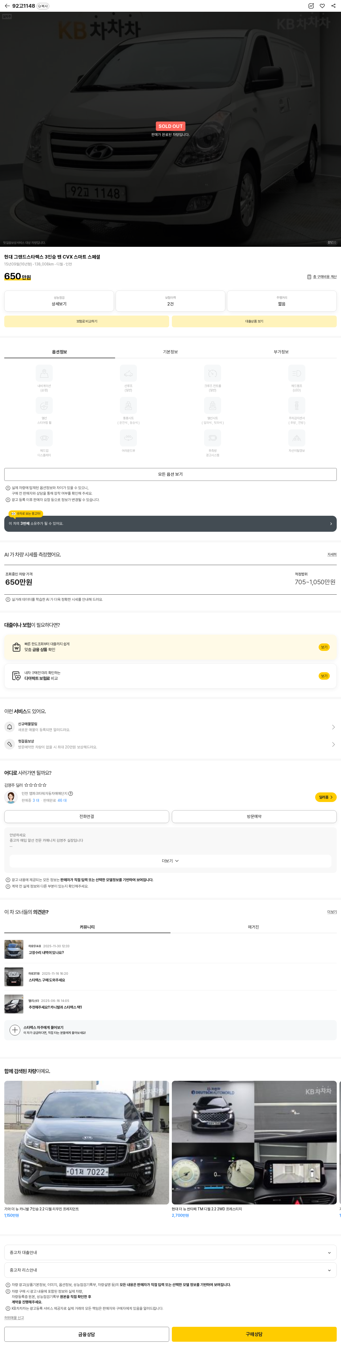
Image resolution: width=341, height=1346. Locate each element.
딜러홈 (323, 797)
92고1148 (30, 6)
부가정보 (281, 351)
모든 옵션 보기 (170, 474)
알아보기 (170, 647)
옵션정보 (59, 351)
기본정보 (170, 351)
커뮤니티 (87, 927)
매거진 (253, 927)
